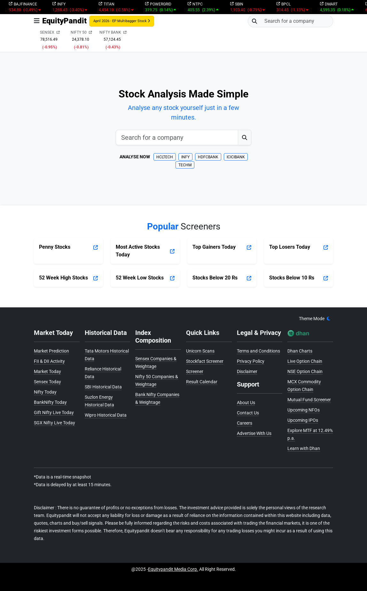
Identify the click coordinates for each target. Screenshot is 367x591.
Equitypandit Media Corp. (173, 569)
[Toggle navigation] (37, 21)
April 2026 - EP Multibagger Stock (121, 21)
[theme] (314, 319)
